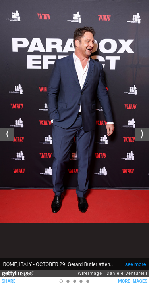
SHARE (8, 281)
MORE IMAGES (132, 281)
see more (135, 264)
